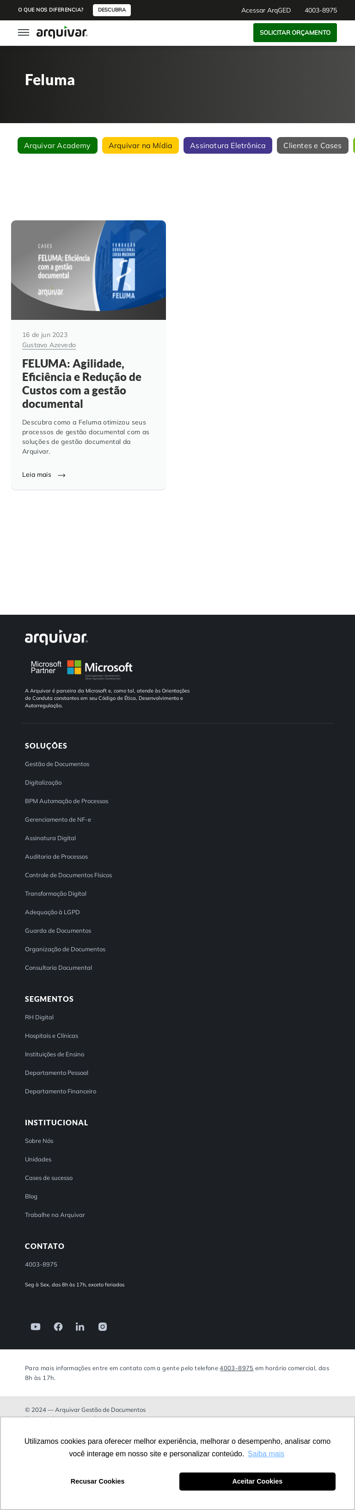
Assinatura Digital (50, 838)
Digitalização (43, 782)
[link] (33, 1326)
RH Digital (39, 1017)
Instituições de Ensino (54, 1054)
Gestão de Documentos (57, 763)
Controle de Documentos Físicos (68, 875)
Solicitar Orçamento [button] (295, 32)
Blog (31, 1196)
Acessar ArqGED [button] (266, 10)
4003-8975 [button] (321, 10)
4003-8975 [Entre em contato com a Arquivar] (236, 1367)
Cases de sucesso (49, 1177)
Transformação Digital (55, 893)
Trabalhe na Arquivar (55, 1214)
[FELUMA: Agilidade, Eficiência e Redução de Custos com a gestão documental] (88, 354)
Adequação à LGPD (52, 912)
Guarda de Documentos (58, 930)
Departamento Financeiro (60, 1091)
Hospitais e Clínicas (51, 1035)
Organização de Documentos (65, 949)
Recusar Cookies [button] (98, 1481)
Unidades (38, 1159)
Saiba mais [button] (266, 1454)
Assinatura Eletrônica (228, 145)
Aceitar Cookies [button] (257, 1481)
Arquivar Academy (57, 145)
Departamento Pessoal (56, 1072)
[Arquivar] (56, 637)
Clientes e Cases (312, 145)
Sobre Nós (39, 1140)
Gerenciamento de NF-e (58, 819)
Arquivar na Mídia (140, 145)
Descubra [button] (112, 9)
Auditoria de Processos (56, 856)
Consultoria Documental (58, 967)
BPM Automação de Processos (66, 801)
